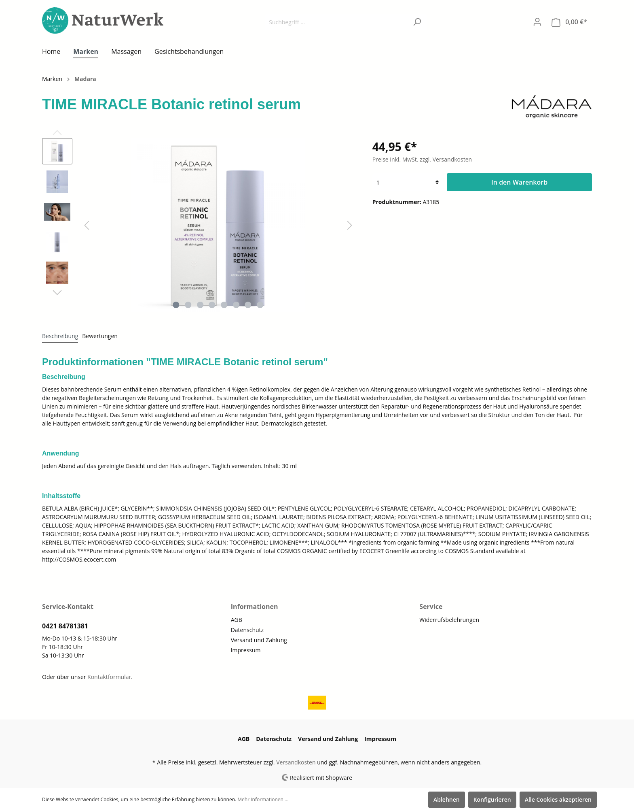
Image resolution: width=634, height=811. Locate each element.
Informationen (254, 606)
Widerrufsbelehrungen (449, 620)
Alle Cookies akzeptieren (558, 799)
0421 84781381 (65, 626)
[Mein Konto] (537, 22)
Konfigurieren (492, 799)
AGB (236, 620)
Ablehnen (446, 799)
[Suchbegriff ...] (336, 22)
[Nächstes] (350, 225)
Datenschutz (247, 630)
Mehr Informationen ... (262, 799)
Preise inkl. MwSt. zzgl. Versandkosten (422, 159)
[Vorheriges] (86, 225)
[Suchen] (417, 22)
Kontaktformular (109, 677)
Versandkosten (295, 762)
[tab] (60, 335)
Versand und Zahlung (259, 640)
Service (430, 606)
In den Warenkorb (519, 182)
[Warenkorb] (569, 22)
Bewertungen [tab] (100, 336)
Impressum (246, 650)
